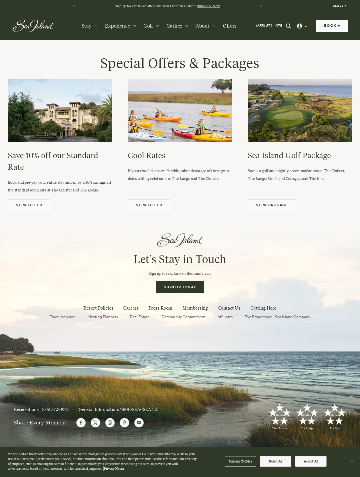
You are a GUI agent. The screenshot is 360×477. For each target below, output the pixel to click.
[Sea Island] (33, 25)
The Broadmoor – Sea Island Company (277, 317)
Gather (174, 26)
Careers (131, 308)
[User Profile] (302, 26)
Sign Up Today (180, 287)
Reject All (275, 462)
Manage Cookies (240, 462)
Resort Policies (99, 308)
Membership (195, 308)
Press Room (160, 308)
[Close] (352, 462)
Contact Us (229, 308)
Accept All (311, 462)
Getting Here (263, 308)
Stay (87, 26)
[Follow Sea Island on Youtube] (139, 422)
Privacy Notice (114, 469)
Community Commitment (184, 317)
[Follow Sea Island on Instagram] (110, 422)
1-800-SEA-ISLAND (139, 409)
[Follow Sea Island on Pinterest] (124, 422)
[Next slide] (260, 6)
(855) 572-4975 (269, 25)
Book (332, 26)
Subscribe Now (208, 6)
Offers (230, 26)
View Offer (29, 205)
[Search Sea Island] (288, 26)
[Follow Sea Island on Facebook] (81, 422)
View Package (272, 205)
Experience (117, 26)
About (203, 26)
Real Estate (140, 317)
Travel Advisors (63, 317)
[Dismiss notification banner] (340, 6)
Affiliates (225, 317)
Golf (148, 26)
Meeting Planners (103, 317)
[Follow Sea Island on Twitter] (95, 422)
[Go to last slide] (76, 6)
